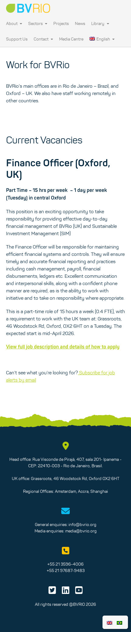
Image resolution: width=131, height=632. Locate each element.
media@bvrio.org (81, 531)
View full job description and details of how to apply (62, 347)
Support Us (17, 39)
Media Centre (71, 39)
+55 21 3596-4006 (65, 564)
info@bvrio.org (82, 524)
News (80, 23)
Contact (43, 39)
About (14, 23)
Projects (61, 23)
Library (100, 23)
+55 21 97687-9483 (66, 570)
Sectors (37, 23)
